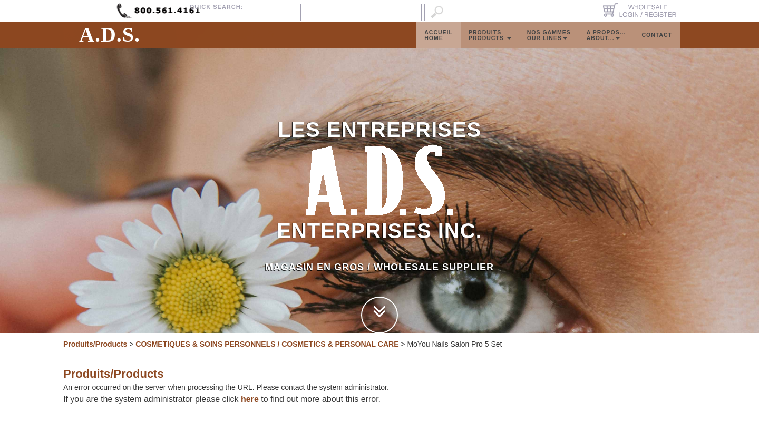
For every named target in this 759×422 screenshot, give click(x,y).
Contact (656, 45)
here (250, 399)
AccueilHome (438, 46)
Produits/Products (95, 344)
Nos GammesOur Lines (549, 46)
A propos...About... (606, 46)
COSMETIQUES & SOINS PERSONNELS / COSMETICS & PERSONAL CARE (266, 344)
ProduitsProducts (490, 46)
